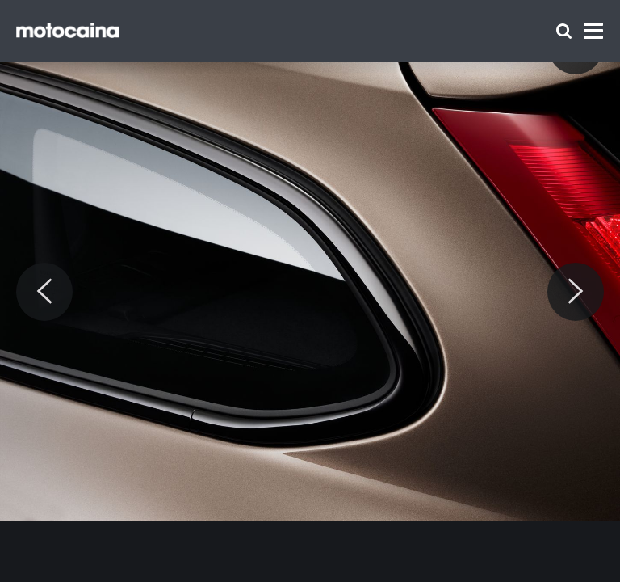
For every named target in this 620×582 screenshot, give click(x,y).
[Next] (575, 292)
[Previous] (44, 292)
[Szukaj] (564, 31)
